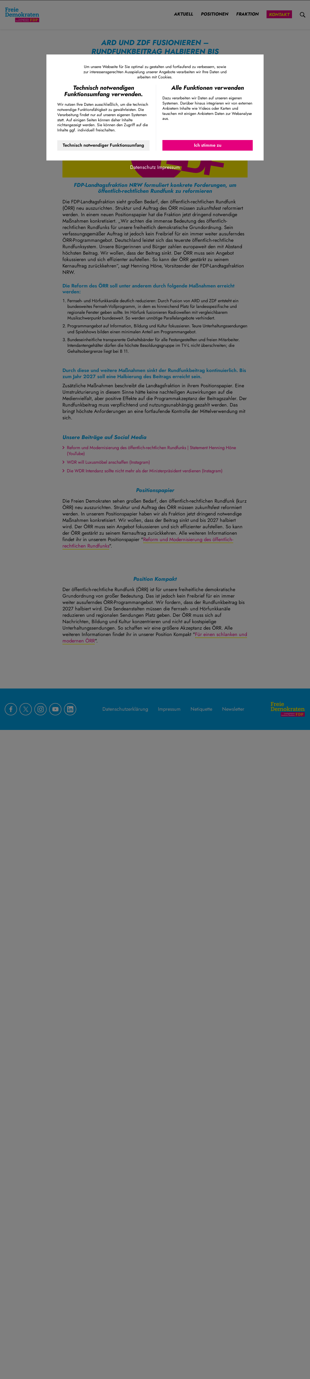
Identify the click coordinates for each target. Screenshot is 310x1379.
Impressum (168, 167)
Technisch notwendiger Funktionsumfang (103, 145)
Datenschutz (143, 167)
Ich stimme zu (207, 145)
